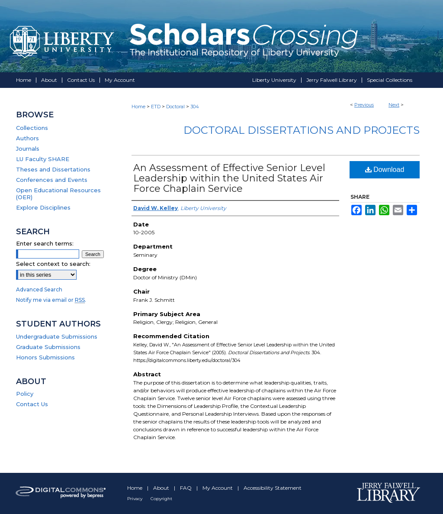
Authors (27, 138)
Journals (27, 148)
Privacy (135, 498)
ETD (156, 106)
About (161, 488)
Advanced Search (39, 289)
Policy (24, 393)
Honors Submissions (45, 357)
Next (393, 105)
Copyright (161, 498)
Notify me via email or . (51, 300)
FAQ (186, 488)
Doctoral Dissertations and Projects (301, 130)
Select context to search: (53, 263)
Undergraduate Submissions (56, 336)
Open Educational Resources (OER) (58, 193)
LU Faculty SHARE (42, 158)
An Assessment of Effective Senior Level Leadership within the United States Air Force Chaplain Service (229, 178)
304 (194, 106)
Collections (32, 127)
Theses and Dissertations (53, 169)
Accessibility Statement (273, 488)
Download (384, 169)
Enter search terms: (45, 243)
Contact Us (32, 404)
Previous (364, 105)
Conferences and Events (51, 179)
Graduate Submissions (48, 346)
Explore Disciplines (43, 207)
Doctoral (175, 106)
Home (138, 106)
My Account (218, 488)
